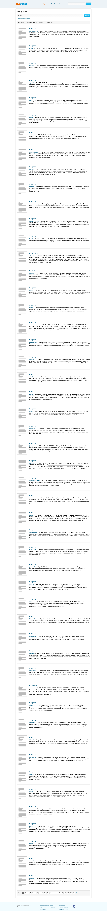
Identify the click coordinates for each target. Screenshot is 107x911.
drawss (31, 307)
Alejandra (32, 688)
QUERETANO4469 (34, 480)
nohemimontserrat (34, 325)
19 (71, 892)
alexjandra (32, 809)
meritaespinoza (33, 152)
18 (68, 892)
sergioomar (32, 722)
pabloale (31, 186)
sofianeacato (32, 636)
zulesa (31, 394)
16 (62, 892)
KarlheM (31, 65)
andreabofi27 (32, 705)
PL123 (31, 238)
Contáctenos (60, 4)
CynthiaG (31, 826)
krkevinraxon (32, 670)
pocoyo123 (32, 290)
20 (74, 892)
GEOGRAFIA (33, 253)
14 (56, 892)
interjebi (31, 740)
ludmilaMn (32, 411)
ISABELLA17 (32, 549)
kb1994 (31, 791)
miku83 (31, 376)
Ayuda (51, 905)
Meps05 (31, 878)
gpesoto (31, 273)
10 (45, 892)
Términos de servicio (63, 909)
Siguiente (78, 892)
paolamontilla (33, 342)
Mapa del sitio (62, 905)
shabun (31, 515)
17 (65, 892)
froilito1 (31, 48)
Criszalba (31, 204)
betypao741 (32, 757)
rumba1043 (32, 428)
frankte (31, 117)
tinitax (31, 100)
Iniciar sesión (53, 4)
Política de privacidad (63, 907)
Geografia (32, 28)
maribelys (32, 653)
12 (50, 892)
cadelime (31, 774)
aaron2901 (32, 861)
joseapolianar (33, 446)
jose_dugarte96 (33, 31)
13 (53, 892)
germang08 (32, 567)
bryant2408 (32, 843)
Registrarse (45, 4)
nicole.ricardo (33, 497)
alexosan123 (32, 169)
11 (47, 892)
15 (59, 892)
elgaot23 (31, 83)
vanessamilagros (34, 221)
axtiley (31, 601)
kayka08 (31, 359)
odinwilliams (32, 255)
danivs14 (31, 134)
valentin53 (32, 463)
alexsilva (31, 584)
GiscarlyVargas (33, 618)
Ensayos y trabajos (37, 4)
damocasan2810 (33, 532)
